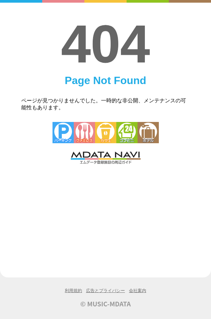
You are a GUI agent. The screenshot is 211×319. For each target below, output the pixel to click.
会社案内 (137, 290)
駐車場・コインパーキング (63, 132)
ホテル (148, 132)
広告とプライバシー (105, 290)
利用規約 (73, 290)
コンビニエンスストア (127, 132)
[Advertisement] (105, 215)
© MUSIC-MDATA (105, 303)
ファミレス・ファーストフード (84, 132)
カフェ (105, 132)
